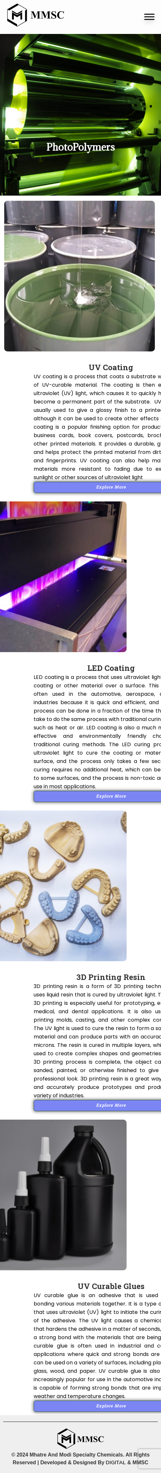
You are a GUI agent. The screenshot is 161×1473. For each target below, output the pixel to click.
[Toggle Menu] (149, 17)
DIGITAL (116, 1462)
